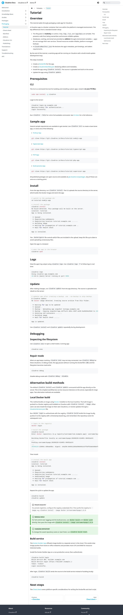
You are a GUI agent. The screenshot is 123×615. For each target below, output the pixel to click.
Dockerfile (42, 64)
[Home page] (31, 8)
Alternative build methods (109, 35)
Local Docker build (109, 38)
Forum (84, 612)
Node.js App (37, 133)
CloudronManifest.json (46, 67)
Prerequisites (106, 12)
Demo (33, 3)
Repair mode (107, 33)
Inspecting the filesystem (110, 30)
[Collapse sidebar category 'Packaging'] (26, 23)
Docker (56, 402)
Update (104, 25)
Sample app (105, 17)
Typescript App (38, 144)
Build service (107, 41)
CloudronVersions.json (37, 409)
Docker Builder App (39, 543)
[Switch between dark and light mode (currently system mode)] (98, 2)
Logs (103, 22)
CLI (105, 14)
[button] (14, 10)
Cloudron (13, 612)
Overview (104, 9)
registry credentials (62, 508)
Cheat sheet (37, 589)
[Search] (111, 2)
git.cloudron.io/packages (76, 177)
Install (104, 20)
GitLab (48, 612)
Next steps (105, 43)
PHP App (36, 155)
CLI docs (76, 115)
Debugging (105, 27)
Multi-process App (39, 166)
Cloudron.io (23, 3)
